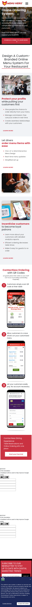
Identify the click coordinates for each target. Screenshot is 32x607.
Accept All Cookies (23, 603)
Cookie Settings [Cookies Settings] (7, 603)
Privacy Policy (15, 591)
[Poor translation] (6, 477)
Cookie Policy (7, 591)
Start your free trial (16, 454)
